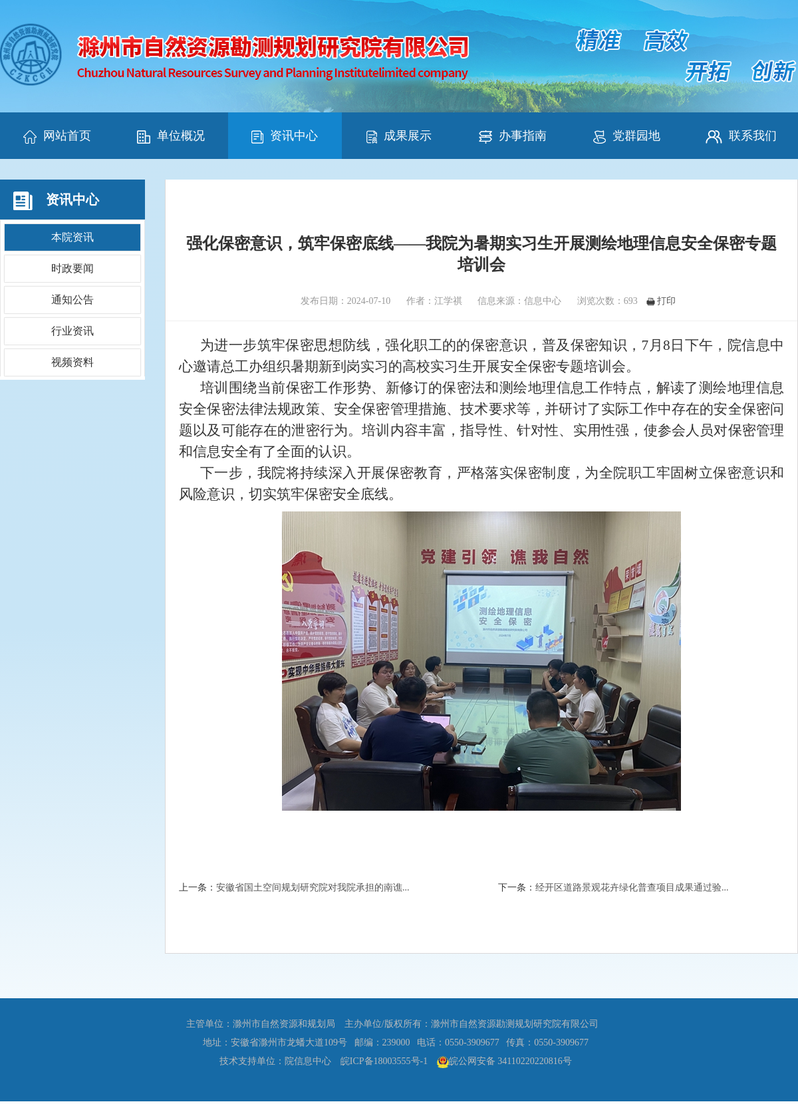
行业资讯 (72, 331)
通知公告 (72, 299)
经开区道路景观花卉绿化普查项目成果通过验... (632, 888)
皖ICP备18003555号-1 (384, 1061)
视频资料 (72, 362)
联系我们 (741, 136)
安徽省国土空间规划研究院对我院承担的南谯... (313, 888)
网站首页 (57, 136)
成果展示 (399, 136)
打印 (661, 301)
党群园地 (626, 136)
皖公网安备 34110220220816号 (510, 1061)
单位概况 (171, 136)
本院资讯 (72, 237)
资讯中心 (284, 136)
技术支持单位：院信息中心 (275, 1061)
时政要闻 (72, 268)
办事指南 (513, 136)
